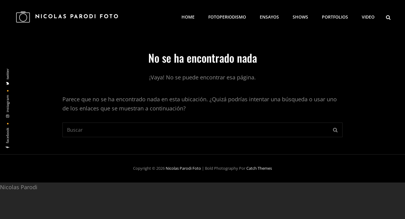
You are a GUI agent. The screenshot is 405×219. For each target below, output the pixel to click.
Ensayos (269, 17)
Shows (300, 17)
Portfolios (335, 17)
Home (188, 17)
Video (368, 17)
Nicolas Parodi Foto (77, 17)
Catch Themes (259, 168)
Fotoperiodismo (227, 17)
